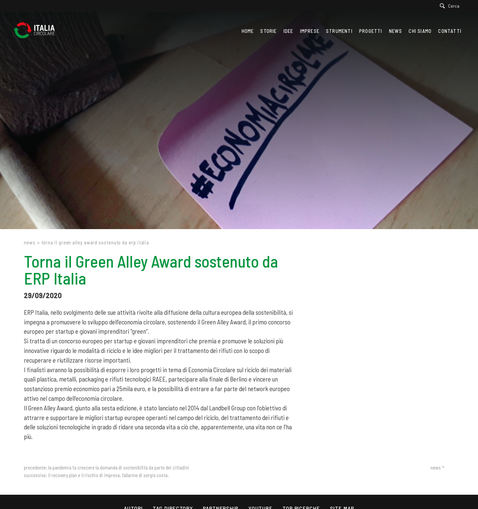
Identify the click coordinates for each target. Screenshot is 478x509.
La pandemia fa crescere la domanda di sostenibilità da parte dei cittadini (118, 467)
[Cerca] (451, 6)
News (30, 242)
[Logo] (37, 32)
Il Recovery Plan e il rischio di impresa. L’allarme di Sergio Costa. (108, 475)
